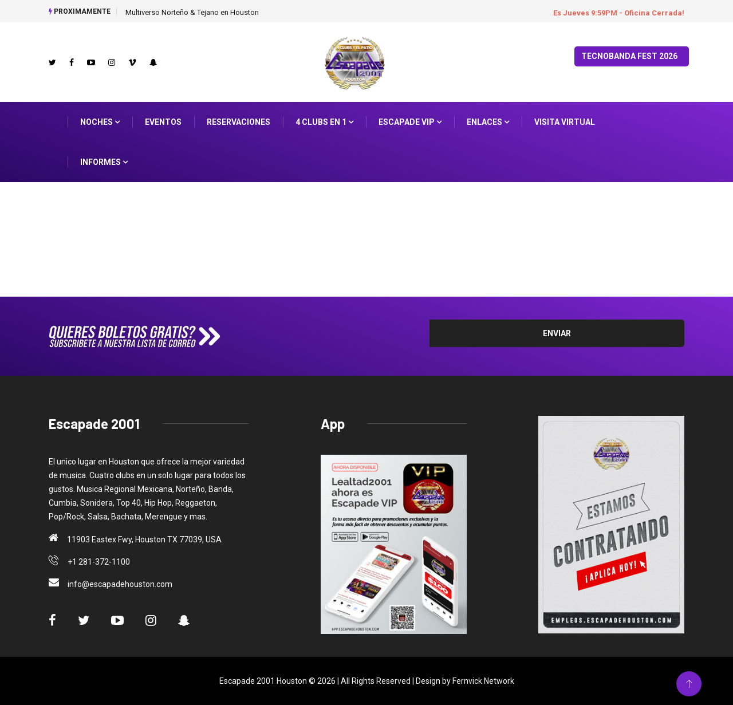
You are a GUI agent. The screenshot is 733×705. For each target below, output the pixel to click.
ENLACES (488, 122)
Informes (104, 162)
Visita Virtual (564, 122)
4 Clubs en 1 (324, 122)
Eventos (163, 122)
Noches (100, 122)
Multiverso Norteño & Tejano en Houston (192, 12)
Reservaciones (238, 122)
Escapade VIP (410, 122)
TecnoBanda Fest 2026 (629, 56)
